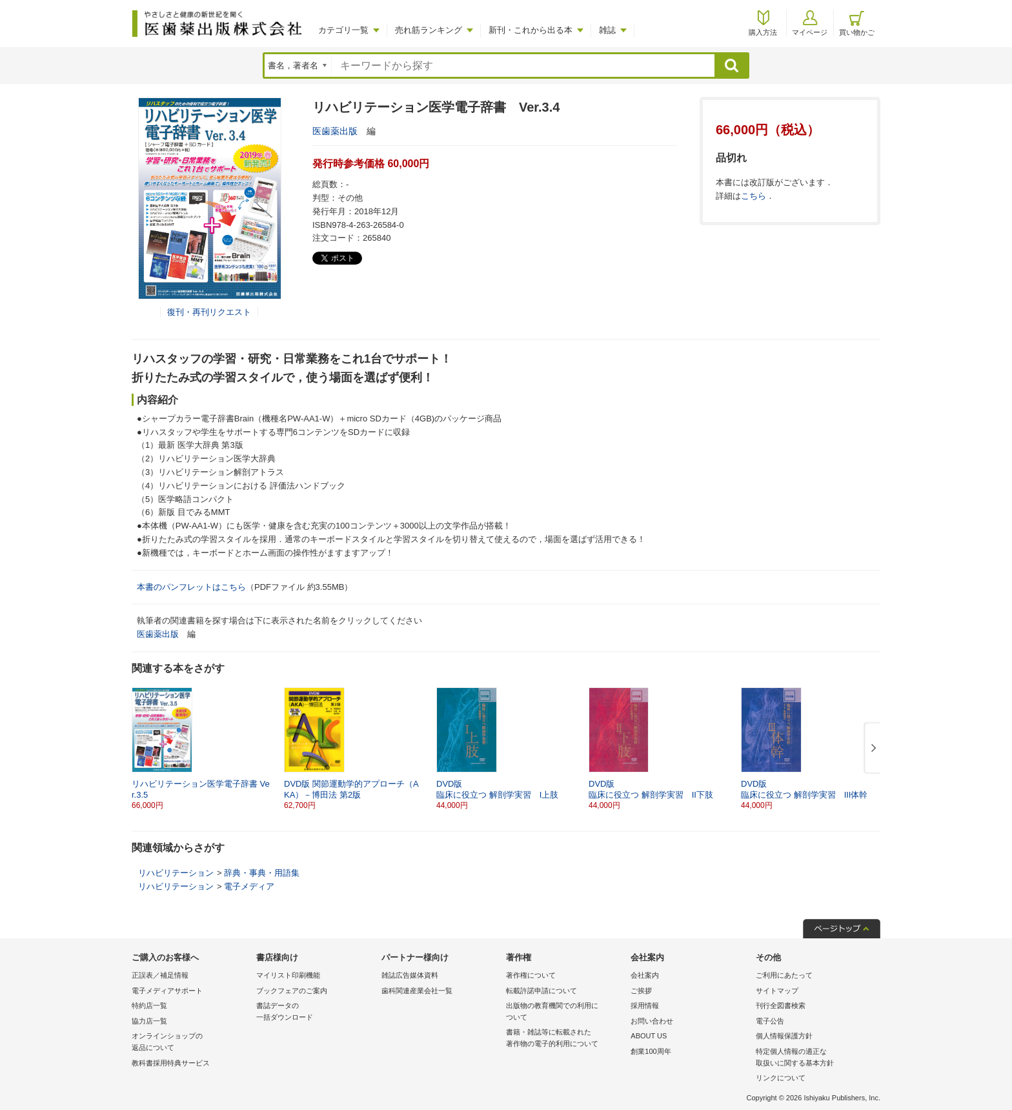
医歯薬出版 (335, 131)
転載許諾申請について (541, 990)
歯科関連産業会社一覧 (416, 990)
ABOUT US (649, 1036)
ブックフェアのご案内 (291, 990)
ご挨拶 (641, 990)
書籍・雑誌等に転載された (565, 1038)
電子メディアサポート (167, 990)
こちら (753, 196)
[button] (871, 749)
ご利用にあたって (784, 975)
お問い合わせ (652, 1021)
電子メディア (249, 886)
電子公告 (770, 1021)
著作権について (531, 975)
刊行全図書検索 (780, 1005)
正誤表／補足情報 (160, 975)
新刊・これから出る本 (530, 30)
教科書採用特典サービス (171, 1063)
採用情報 (645, 1005)
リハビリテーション (176, 873)
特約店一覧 (149, 1005)
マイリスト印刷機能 (288, 975)
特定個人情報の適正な (815, 1058)
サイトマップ (777, 990)
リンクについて (780, 1078)
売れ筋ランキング (428, 30)
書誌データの (315, 1012)
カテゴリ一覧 (343, 30)
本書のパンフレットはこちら (191, 587)
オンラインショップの (191, 1042)
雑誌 (607, 30)
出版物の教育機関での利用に (565, 1012)
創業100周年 (651, 1051)
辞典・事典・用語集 (261, 873)
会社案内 (645, 975)
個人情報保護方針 (784, 1036)
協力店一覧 (149, 1021)
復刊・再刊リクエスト (209, 312)
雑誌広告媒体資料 (409, 975)
